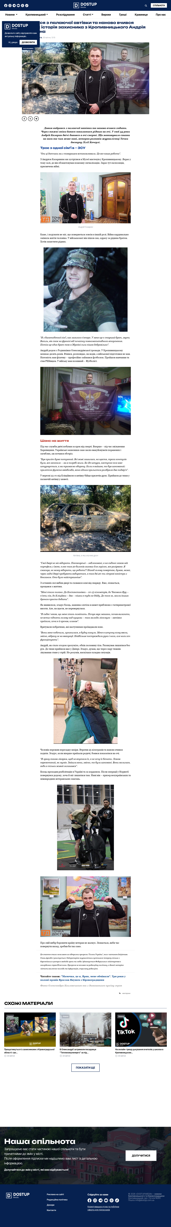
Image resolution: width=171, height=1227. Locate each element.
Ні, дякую (13, 42)
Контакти (51, 1210)
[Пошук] (146, 5)
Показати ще (85, 1067)
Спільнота (159, 5)
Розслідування (65, 14)
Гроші (123, 14)
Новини (10, 14)
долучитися (141, 1155)
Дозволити (28, 42)
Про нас (161, 14)
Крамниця (141, 14)
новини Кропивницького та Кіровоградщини (146, 1194)
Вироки (106, 14)
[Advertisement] (44, 1108)
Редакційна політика (57, 1199)
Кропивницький (36, 14)
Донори (50, 1205)
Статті (87, 14)
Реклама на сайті (55, 1194)
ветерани (126, 993)
